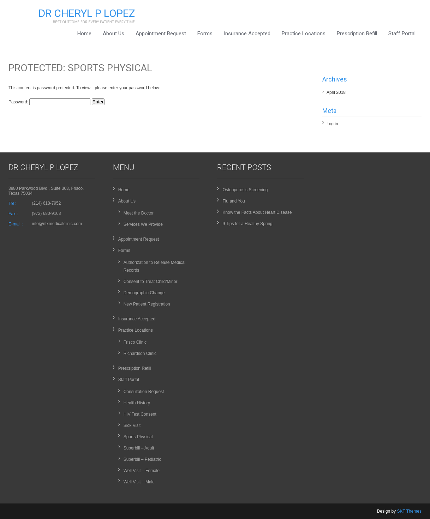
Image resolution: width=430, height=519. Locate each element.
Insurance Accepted (247, 33)
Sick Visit (132, 425)
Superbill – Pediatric (142, 459)
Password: (49, 101)
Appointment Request (161, 33)
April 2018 (336, 92)
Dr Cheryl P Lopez (86, 13)
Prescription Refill (357, 33)
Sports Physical (138, 436)
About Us (113, 33)
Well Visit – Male (139, 481)
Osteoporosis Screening (245, 189)
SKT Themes (409, 511)
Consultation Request (144, 391)
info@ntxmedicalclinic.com (57, 223)
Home (84, 33)
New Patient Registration (147, 304)
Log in (332, 123)
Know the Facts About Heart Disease (257, 212)
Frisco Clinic (135, 342)
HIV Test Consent (140, 414)
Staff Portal (402, 33)
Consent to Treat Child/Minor (151, 281)
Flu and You (233, 201)
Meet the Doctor (139, 213)
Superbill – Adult (139, 448)
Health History (137, 402)
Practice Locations (304, 33)
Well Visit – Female (142, 470)
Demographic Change (144, 292)
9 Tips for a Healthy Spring (247, 223)
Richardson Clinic (140, 353)
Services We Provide (143, 224)
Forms (205, 33)
